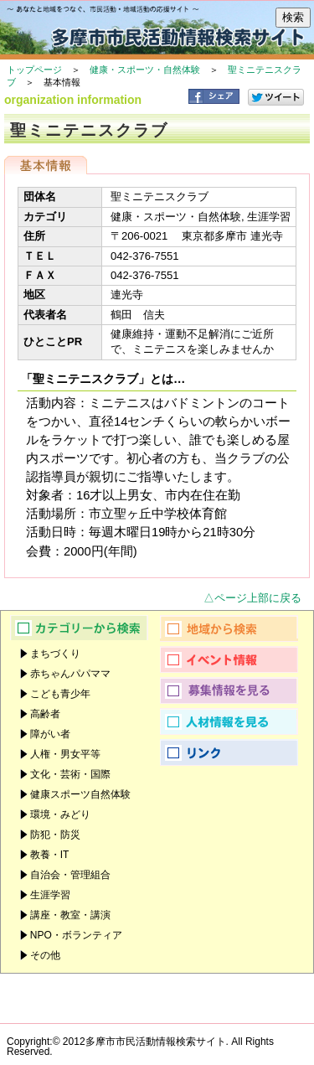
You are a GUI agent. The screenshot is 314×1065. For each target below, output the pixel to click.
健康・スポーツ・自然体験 (145, 70)
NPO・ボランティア (76, 935)
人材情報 (235, 721)
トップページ (34, 70)
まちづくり (55, 653)
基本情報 (45, 165)
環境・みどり (60, 814)
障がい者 (50, 734)
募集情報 (235, 690)
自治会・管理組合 (70, 875)
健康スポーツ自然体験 (80, 794)
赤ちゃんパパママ (70, 674)
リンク (235, 752)
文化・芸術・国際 (70, 774)
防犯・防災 (55, 834)
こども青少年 (60, 694)
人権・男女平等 (65, 754)
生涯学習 (50, 895)
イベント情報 (235, 659)
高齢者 (45, 714)
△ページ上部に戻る (252, 598)
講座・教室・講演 (70, 915)
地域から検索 (235, 628)
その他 (45, 955)
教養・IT (49, 855)
